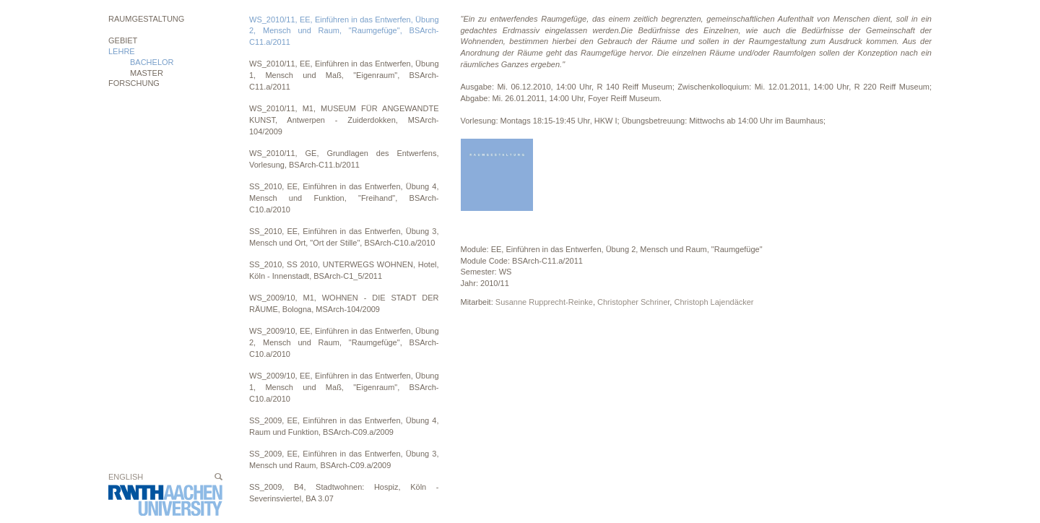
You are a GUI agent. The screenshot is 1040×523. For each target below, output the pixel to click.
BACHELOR (152, 62)
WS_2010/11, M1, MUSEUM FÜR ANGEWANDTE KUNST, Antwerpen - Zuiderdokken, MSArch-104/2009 (344, 119)
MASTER (146, 73)
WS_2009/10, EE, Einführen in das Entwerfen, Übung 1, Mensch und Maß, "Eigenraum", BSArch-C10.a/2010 (344, 386)
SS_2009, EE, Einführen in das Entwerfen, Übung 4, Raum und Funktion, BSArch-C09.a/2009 (344, 426)
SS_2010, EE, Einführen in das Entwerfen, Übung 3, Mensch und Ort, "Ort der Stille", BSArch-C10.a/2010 (344, 237)
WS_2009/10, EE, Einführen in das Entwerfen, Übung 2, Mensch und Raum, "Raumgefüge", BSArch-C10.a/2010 (344, 342)
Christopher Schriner (633, 302)
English (125, 476)
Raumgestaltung (146, 18)
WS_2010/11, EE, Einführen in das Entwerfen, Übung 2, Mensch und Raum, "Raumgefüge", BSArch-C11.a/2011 (344, 30)
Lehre (121, 51)
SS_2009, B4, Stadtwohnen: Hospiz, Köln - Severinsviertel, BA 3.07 (344, 493)
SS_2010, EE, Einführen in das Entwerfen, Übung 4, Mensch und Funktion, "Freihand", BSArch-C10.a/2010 (344, 197)
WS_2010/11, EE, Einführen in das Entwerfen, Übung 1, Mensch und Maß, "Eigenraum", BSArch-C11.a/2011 (344, 74)
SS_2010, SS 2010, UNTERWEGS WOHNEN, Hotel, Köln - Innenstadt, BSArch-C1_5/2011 (344, 270)
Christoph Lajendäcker (713, 302)
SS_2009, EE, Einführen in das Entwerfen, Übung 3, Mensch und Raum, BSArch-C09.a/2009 (344, 459)
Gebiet (122, 40)
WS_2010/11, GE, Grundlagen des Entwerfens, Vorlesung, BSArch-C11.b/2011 (344, 159)
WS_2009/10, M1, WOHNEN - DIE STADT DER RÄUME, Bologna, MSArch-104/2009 (344, 303)
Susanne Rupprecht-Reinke (544, 302)
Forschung (134, 83)
